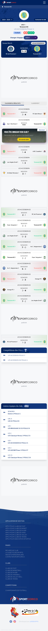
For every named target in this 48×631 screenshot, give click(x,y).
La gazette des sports (14, 552)
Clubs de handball (12, 575)
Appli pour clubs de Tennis (15, 537)
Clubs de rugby (11, 572)
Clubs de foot (10, 568)
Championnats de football (16, 590)
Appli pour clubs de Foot (15, 526)
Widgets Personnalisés (14, 555)
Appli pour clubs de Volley (16, 535)
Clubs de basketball (13, 570)
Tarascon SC (8, 7)
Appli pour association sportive (18, 539)
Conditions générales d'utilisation (27, 630)
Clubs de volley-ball (13, 577)
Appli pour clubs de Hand (15, 533)
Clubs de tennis (11, 579)
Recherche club (11, 550)
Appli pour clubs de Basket (16, 528)
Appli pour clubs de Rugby (15, 530)
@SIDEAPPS (34, 621)
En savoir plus (24, 139)
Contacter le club (40, 20)
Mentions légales (7, 630)
